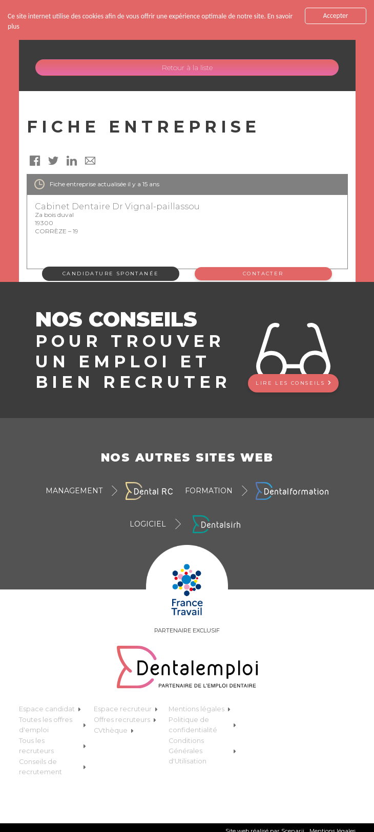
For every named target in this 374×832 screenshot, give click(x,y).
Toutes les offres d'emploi (52, 725)
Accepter (335, 15)
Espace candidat (50, 709)
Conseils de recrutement (52, 767)
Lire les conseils (293, 383)
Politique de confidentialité (202, 725)
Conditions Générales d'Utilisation (202, 751)
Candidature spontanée (111, 273)
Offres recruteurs (125, 720)
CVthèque (114, 730)
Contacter (263, 273)
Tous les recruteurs (52, 746)
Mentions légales (200, 709)
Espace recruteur (126, 709)
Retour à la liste (187, 67)
